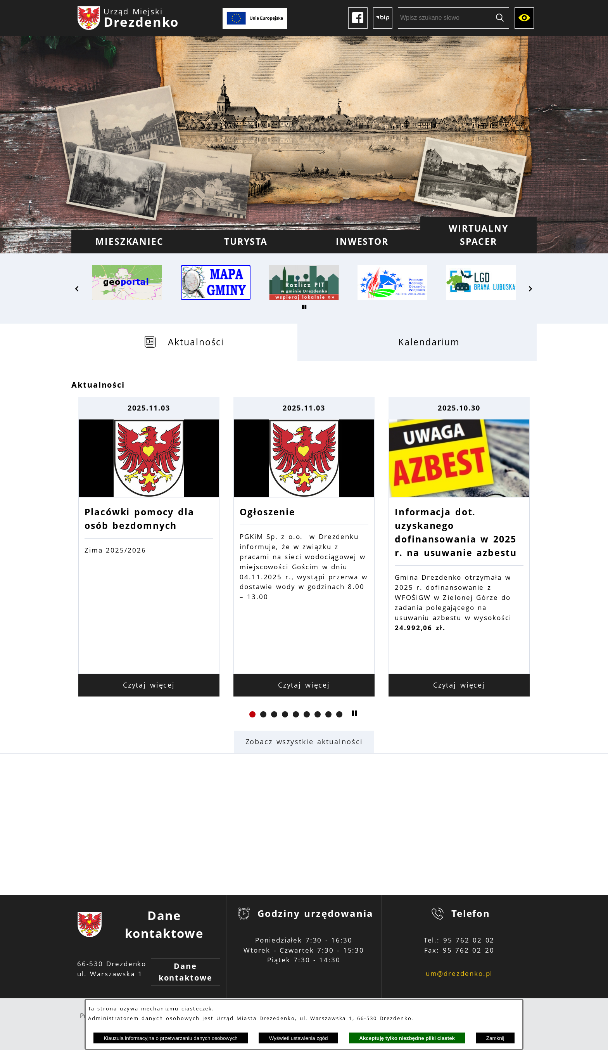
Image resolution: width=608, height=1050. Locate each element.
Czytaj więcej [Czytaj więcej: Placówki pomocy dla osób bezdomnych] (149, 685)
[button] (77, 289)
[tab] (184, 342)
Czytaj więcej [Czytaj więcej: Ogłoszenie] (304, 685)
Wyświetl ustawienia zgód (298, 1038)
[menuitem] (129, 241)
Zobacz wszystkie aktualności (304, 741)
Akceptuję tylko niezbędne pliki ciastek (407, 1038)
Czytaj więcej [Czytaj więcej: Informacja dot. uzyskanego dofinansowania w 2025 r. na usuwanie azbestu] (459, 685)
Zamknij (495, 1038)
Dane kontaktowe (185, 972)
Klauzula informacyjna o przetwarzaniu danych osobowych (170, 1038)
